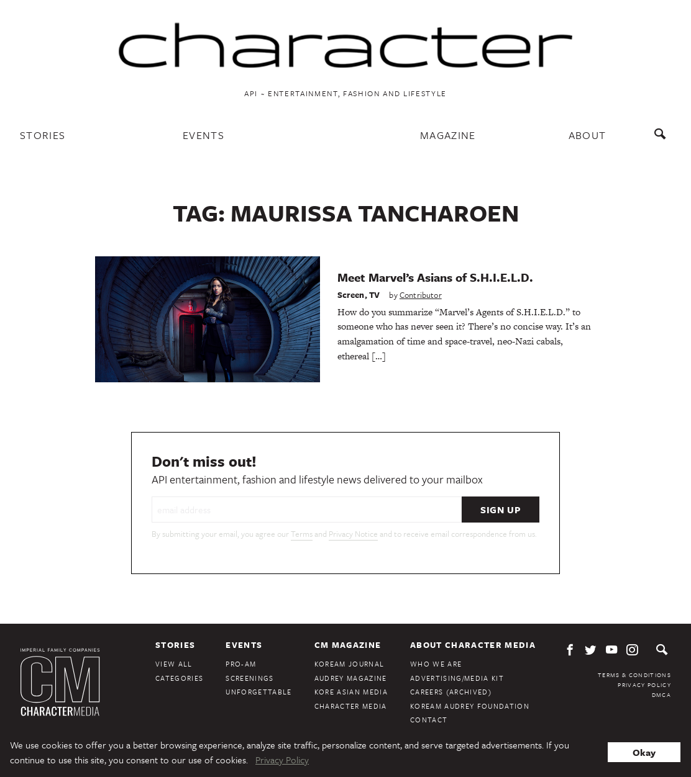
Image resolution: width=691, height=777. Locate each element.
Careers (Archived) (451, 691)
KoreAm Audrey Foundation (469, 706)
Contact (428, 719)
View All (174, 663)
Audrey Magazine (350, 678)
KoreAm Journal (349, 663)
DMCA (661, 694)
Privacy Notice (353, 534)
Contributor (421, 295)
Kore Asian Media (351, 691)
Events (203, 135)
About (587, 135)
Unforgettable (258, 691)
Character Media (350, 706)
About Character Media (473, 645)
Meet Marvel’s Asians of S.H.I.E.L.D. (435, 277)
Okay (644, 752)
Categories (179, 678)
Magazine (448, 135)
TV (374, 295)
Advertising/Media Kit (457, 678)
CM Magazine (348, 645)
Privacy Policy (644, 684)
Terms (302, 534)
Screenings (249, 678)
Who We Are (436, 663)
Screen (351, 295)
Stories (42, 135)
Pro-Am (241, 663)
